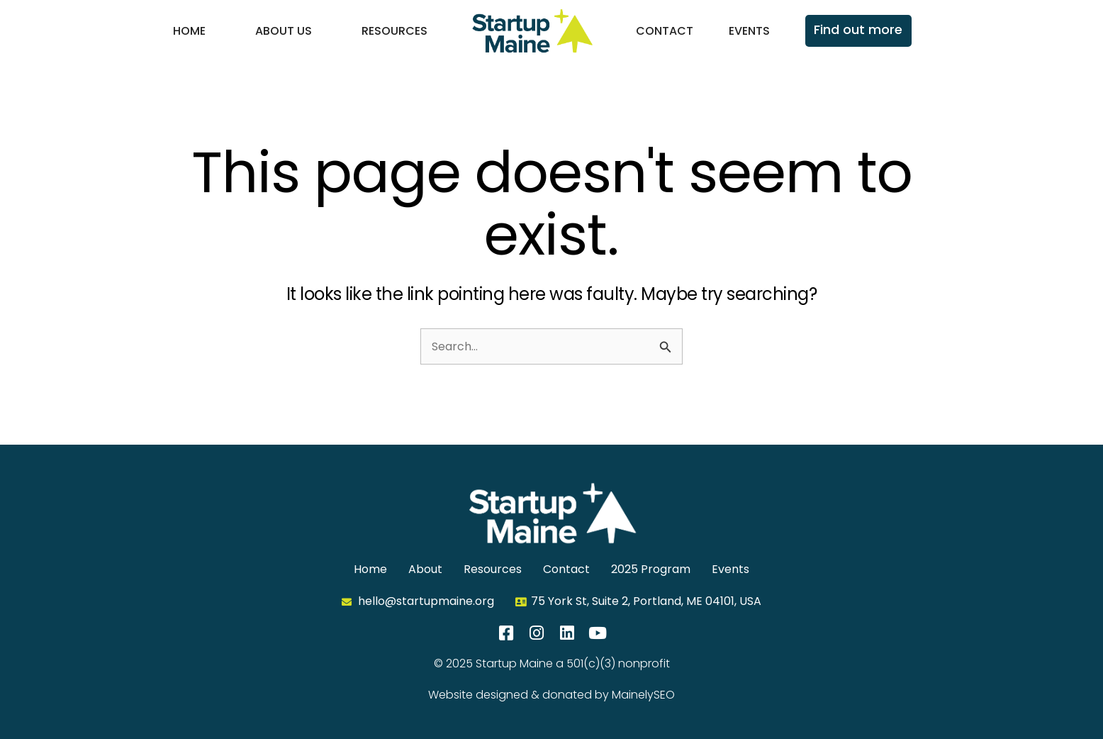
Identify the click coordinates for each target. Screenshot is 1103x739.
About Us (283, 31)
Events (749, 31)
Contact (664, 31)
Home (189, 31)
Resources (394, 31)
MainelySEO (643, 695)
